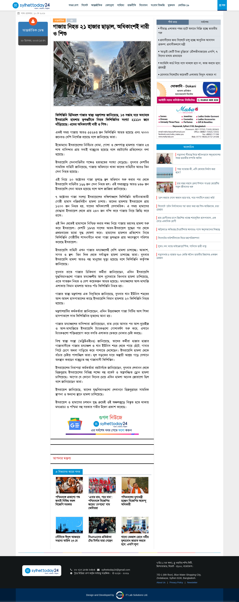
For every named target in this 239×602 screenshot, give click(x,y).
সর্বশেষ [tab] (204, 22)
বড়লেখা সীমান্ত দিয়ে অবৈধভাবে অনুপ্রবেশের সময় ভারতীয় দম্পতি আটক (198, 156)
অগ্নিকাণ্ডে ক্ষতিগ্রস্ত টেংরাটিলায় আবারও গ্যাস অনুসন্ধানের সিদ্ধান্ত (189, 229)
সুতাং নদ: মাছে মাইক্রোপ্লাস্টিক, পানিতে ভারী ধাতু (182, 246)
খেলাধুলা (109, 5)
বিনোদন (143, 5)
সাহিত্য (120, 5)
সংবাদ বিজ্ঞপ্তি (157, 5)
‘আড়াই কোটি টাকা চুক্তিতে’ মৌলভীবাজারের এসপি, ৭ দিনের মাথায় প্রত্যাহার (187, 54)
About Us (161, 582)
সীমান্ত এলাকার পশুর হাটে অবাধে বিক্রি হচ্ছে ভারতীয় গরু (187, 31)
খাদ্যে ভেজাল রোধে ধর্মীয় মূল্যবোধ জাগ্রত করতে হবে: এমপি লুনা (135, 540)
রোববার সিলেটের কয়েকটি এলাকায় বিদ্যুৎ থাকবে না (187, 75)
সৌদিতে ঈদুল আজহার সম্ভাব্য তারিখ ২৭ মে (67, 539)
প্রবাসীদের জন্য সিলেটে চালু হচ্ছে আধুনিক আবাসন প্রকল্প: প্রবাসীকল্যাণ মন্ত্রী (186, 42)
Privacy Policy (177, 582)
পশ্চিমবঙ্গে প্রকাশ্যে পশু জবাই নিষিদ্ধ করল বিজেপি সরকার (67, 500)
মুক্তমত (171, 5)
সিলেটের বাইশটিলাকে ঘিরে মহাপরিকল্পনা (178, 238)
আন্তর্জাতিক (96, 5)
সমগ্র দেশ (73, 5)
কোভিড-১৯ (183, 5)
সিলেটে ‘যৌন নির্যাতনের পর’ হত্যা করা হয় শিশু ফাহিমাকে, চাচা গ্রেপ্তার (188, 207)
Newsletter (192, 582)
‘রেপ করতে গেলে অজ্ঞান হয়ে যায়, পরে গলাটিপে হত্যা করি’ (186, 197)
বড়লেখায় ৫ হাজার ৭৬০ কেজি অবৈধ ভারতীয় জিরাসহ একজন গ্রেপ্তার (187, 256)
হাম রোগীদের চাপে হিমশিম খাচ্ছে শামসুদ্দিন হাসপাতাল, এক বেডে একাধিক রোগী (186, 219)
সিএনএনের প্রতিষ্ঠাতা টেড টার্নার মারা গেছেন (100, 539)
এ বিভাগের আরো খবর (67, 472)
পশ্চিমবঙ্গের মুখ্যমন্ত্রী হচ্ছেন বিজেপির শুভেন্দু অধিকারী (133, 500)
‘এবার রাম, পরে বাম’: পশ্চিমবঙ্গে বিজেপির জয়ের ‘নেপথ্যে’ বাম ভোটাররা (100, 502)
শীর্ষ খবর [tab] (172, 22)
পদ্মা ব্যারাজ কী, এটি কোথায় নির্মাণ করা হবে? (195, 170)
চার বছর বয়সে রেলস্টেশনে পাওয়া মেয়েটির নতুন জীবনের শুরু (197, 185)
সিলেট (84, 5)
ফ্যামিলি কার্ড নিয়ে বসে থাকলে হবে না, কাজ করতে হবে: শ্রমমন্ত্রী (189, 65)
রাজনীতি (131, 5)
